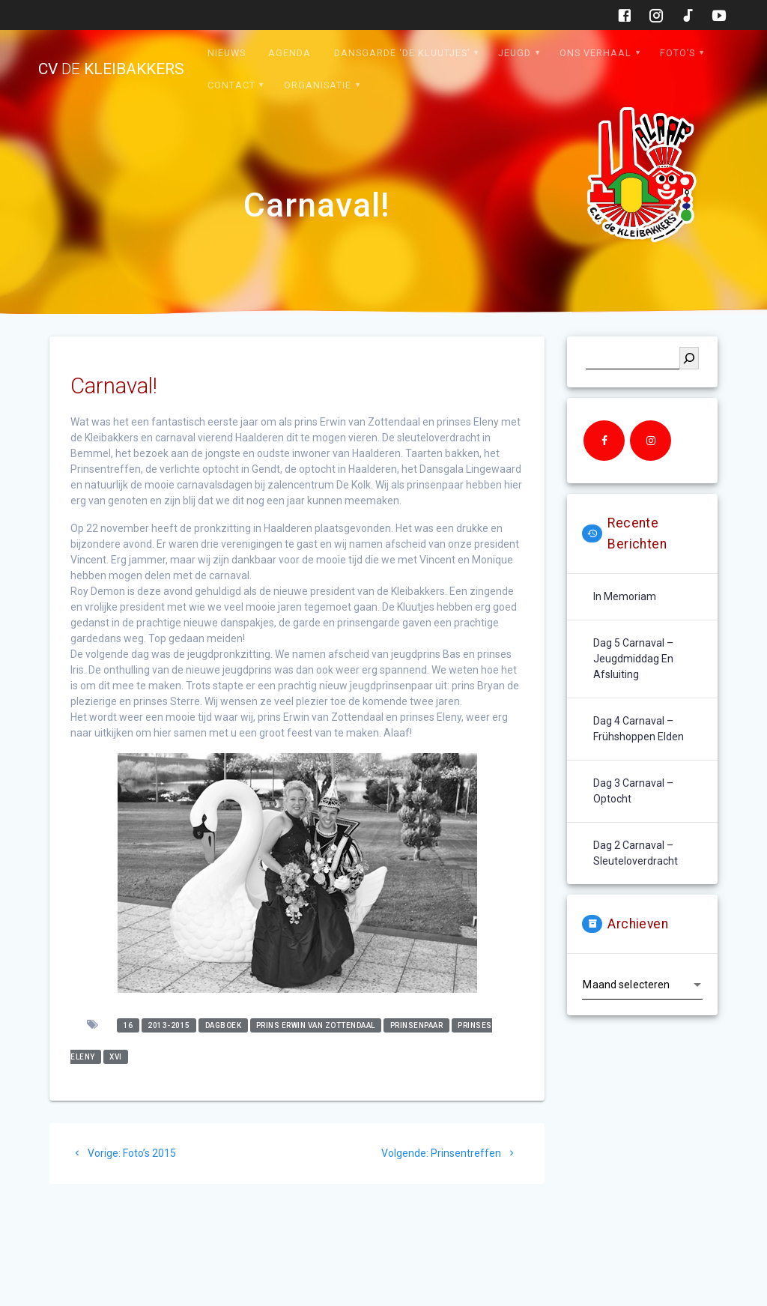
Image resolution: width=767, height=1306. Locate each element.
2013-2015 (169, 1025)
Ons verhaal (595, 52)
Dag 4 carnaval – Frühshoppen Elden (638, 729)
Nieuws (226, 52)
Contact (231, 85)
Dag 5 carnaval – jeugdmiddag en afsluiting (633, 658)
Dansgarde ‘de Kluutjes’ (402, 52)
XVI (115, 1057)
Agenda (289, 52)
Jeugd (514, 52)
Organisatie (317, 85)
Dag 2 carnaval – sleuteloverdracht (635, 853)
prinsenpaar (416, 1025)
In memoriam (624, 596)
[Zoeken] (689, 358)
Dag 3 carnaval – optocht (633, 791)
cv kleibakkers (111, 69)
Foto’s (677, 52)
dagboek (223, 1025)
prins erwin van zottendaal (315, 1025)
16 (128, 1025)
